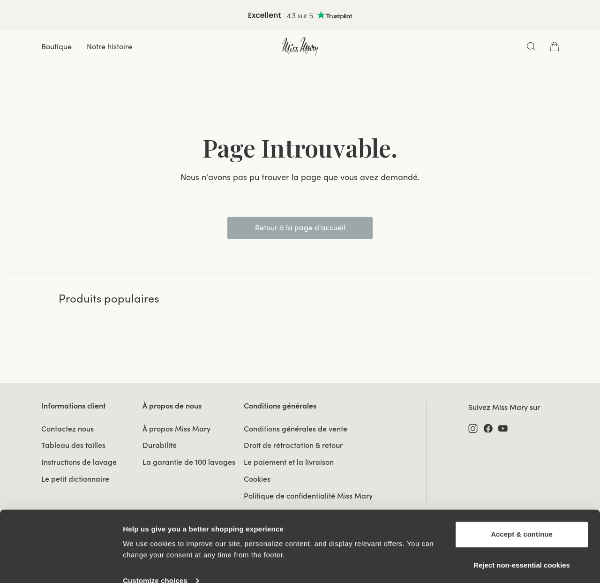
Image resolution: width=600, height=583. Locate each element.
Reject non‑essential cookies (521, 549)
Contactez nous (67, 428)
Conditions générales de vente (295, 428)
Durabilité (159, 445)
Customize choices (155, 564)
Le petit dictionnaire (75, 479)
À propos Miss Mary (176, 428)
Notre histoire (109, 46)
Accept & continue (522, 518)
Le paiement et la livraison (289, 462)
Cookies (257, 479)
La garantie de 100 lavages (188, 462)
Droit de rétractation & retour (293, 445)
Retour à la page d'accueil (300, 227)
